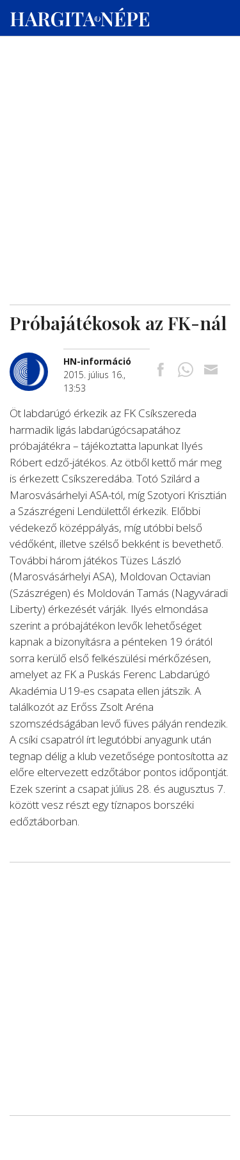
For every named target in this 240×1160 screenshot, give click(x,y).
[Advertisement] (120, 122)
